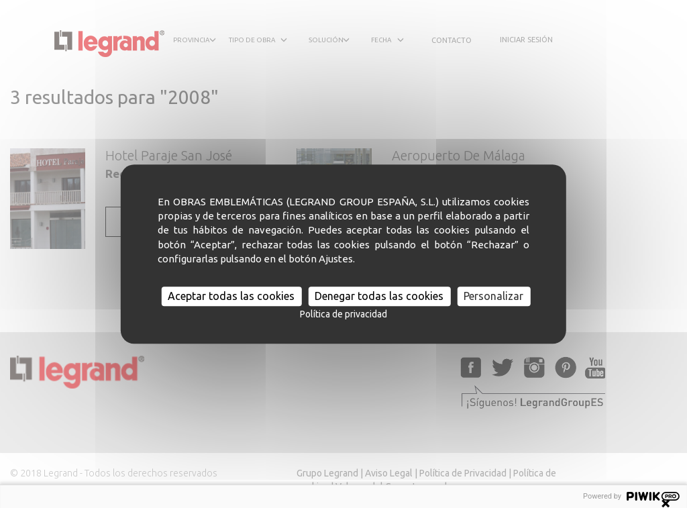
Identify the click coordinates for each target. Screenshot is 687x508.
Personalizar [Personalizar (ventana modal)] (493, 296)
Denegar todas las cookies (379, 296)
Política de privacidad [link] (343, 314)
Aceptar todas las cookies (231, 296)
